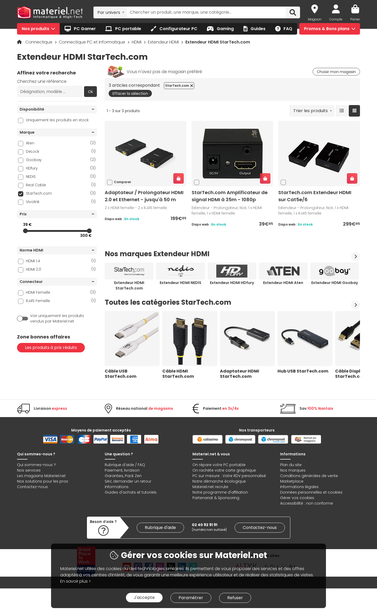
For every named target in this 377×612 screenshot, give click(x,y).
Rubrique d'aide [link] (160, 527)
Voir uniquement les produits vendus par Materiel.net (57, 318)
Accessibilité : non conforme (306, 503)
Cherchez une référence (41, 81)
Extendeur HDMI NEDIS (180, 282)
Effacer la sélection (130, 93)
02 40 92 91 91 (204, 524)
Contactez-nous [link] (260, 527)
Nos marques (293, 470)
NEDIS (61, 176)
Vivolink (61, 201)
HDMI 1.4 (61, 261)
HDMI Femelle (61, 292)
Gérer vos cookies (297, 497)
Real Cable (61, 185)
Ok (90, 91)
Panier (355, 19)
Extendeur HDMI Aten (283, 282)
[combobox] (110, 12)
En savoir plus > (75, 581)
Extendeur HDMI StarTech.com (129, 285)
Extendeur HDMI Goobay (334, 282)
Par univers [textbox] (108, 12)
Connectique (39, 42)
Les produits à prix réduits (51, 348)
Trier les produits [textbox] (310, 111)
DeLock (61, 151)
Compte (335, 19)
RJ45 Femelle (61, 300)
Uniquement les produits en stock (57, 120)
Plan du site (291, 464)
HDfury (61, 168)
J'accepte (144, 597)
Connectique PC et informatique (92, 42)
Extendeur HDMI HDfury (232, 282)
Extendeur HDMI (164, 42)
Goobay (61, 159)
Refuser (235, 598)
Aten (61, 143)
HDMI (137, 42)
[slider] (25, 230)
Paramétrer (191, 598)
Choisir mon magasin (336, 71)
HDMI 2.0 (61, 269)
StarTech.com (61, 193)
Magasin (314, 19)
